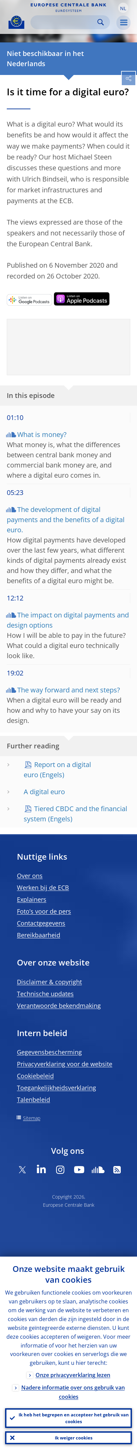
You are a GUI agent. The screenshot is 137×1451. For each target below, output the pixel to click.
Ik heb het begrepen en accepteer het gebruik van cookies (74, 1418)
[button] (123, 8)
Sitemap (31, 1118)
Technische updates (45, 994)
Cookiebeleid (35, 1076)
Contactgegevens (41, 923)
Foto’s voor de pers (44, 911)
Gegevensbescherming (49, 1052)
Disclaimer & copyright (49, 982)
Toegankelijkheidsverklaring (56, 1088)
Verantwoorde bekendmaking (59, 1005)
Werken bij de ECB (43, 887)
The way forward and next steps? (68, 689)
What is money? (42, 434)
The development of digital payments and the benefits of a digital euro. (65, 519)
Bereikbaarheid (38, 935)
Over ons (30, 876)
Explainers (31, 899)
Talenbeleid (33, 1099)
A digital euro (44, 791)
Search (100, 22)
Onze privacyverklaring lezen (73, 1375)
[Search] (65, 22)
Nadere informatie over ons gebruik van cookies (73, 1392)
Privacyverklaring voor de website (64, 1064)
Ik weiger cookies (73, 1438)
